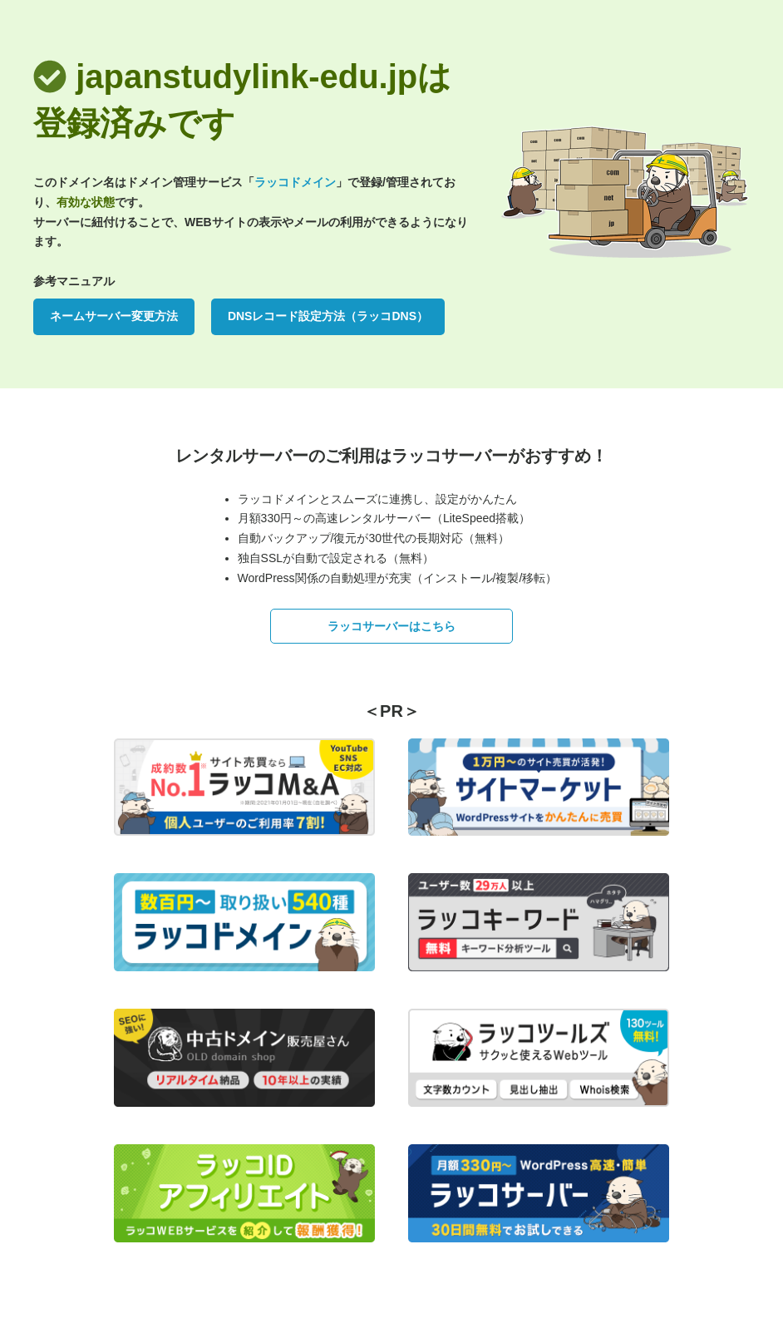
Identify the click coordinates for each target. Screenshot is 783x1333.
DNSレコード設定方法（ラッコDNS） (328, 316)
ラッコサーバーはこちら (391, 626)
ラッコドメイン (295, 182)
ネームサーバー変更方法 (114, 316)
